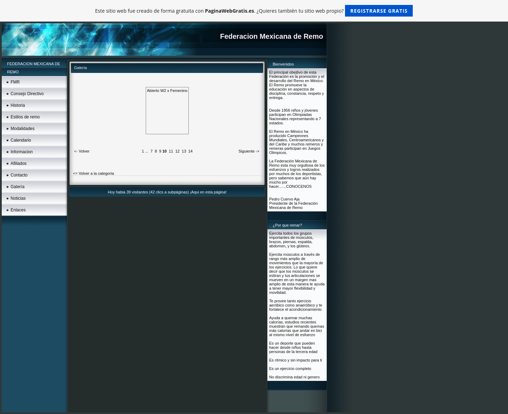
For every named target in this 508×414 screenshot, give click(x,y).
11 (171, 151)
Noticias (18, 198)
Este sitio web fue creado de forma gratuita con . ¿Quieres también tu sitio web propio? (254, 11)
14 (190, 151)
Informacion (22, 151)
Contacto (19, 175)
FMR (15, 82)
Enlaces (18, 210)
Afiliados (18, 163)
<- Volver (82, 151)
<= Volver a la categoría (93, 173)
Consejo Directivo (27, 93)
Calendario (21, 140)
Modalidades (23, 128)
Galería (17, 186)
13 (184, 151)
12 (177, 151)
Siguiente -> (248, 151)
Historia (18, 105)
